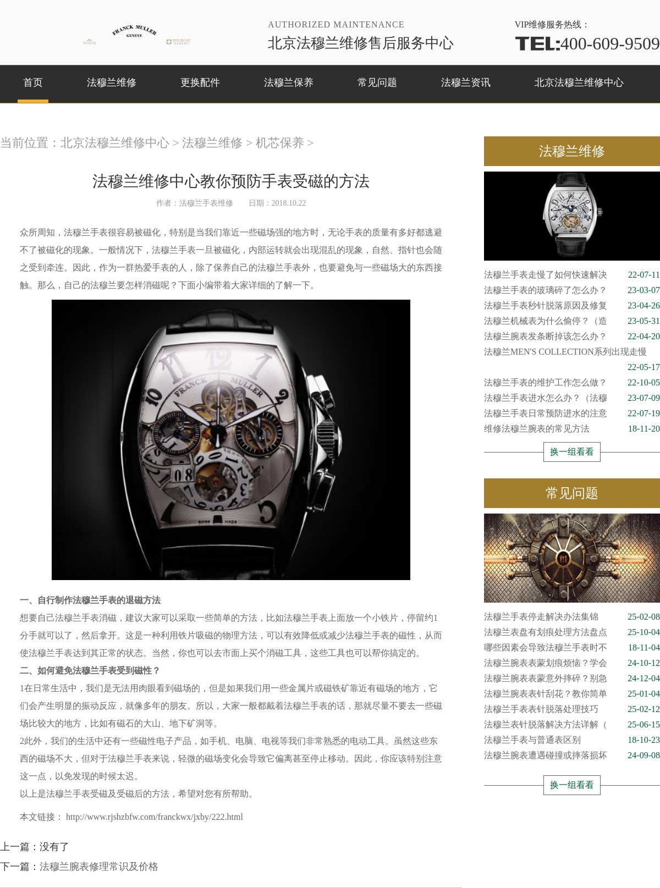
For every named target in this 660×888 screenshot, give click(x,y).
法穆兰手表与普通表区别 (572, 740)
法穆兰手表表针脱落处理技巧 (572, 709)
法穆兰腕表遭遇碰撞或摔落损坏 (572, 755)
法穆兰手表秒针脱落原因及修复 (572, 305)
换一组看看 (572, 451)
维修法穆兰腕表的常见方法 (572, 429)
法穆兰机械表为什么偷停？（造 (572, 321)
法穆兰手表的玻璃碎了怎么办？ (572, 290)
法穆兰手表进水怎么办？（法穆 (572, 398)
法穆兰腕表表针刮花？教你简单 (572, 694)
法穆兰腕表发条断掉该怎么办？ (572, 336)
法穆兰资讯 (466, 82)
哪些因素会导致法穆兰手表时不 (572, 647)
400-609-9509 (587, 43)
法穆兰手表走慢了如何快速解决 (572, 275)
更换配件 (200, 82)
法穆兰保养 (289, 82)
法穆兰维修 (111, 82)
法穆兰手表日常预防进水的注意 (572, 413)
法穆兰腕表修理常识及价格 (99, 866)
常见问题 (377, 82)
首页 (33, 82)
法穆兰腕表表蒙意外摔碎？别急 (572, 678)
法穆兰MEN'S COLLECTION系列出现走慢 (572, 353)
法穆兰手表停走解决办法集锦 (572, 617)
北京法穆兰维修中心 (579, 82)
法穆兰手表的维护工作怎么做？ (572, 382)
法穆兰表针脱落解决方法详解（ (572, 724)
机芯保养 (280, 143)
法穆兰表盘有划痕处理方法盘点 (572, 632)
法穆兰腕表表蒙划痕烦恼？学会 (572, 663)
